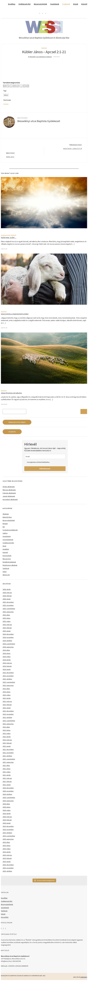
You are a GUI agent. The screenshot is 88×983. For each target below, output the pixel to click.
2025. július (6, 617)
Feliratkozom (44, 471)
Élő (4, 529)
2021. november (8, 755)
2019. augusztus (8, 841)
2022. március (7, 742)
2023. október (7, 681)
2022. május (7, 735)
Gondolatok (54, 4)
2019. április (7, 854)
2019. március (7, 857)
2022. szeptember (9, 723)
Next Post (44, 157)
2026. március (7, 595)
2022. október (7, 719)
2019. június (6, 848)
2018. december (8, 867)
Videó (5, 574)
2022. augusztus (8, 726)
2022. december (8, 713)
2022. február (7, 745)
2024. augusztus (8, 649)
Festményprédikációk (10, 532)
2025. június (6, 620)
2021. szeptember (9, 761)
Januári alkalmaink (9, 498)
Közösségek (7, 558)
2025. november (8, 607)
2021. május (7, 774)
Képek (75, 4)
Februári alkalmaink (9, 495)
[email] (45, 458)
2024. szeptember (9, 646)
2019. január (7, 864)
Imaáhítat (6, 551)
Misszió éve (7, 561)
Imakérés (12, 434)
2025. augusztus (8, 614)
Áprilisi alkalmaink (9, 489)
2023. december (8, 675)
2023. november (8, 678)
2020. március (7, 819)
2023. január (7, 710)
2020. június (6, 809)
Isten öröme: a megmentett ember (15, 316)
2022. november (8, 716)
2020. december (8, 790)
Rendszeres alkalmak (10, 567)
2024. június (6, 655)
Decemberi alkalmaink (10, 501)
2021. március (7, 780)
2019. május (7, 851)
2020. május (7, 812)
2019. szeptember (9, 838)
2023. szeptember (9, 684)
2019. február (7, 860)
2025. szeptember (9, 611)
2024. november (8, 639)
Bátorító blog (7, 519)
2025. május (7, 623)
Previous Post (44, 149)
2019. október (7, 835)
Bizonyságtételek (40, 4)
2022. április (7, 739)
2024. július (6, 652)
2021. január (7, 787)
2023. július (6, 691)
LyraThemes (83, 979)
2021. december (8, 751)
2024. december (8, 636)
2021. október (7, 758)
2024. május (7, 659)
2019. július (6, 844)
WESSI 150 (6, 577)
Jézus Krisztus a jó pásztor (11, 395)
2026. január (7, 601)
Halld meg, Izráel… (8, 239)
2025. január (7, 633)
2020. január (7, 825)
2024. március (7, 665)
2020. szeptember (9, 800)
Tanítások (66, 4)
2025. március (7, 627)
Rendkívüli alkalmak (9, 564)
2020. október (7, 796)
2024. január (7, 671)
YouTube (5, 930)
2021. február (7, 784)
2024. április (7, 662)
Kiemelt (5, 554)
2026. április (7, 591)
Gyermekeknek (8, 542)
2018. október (7, 873)
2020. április (7, 816)
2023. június (6, 694)
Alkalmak (6, 516)
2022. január (7, 748)
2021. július (6, 767)
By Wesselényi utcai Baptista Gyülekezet (40, 57)
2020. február (7, 822)
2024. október (7, 643)
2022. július (6, 729)
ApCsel (6, 97)
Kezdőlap (11, 4)
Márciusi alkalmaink (9, 492)
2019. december (8, 828)
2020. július (6, 806)
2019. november (8, 832)
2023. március (7, 703)
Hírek (4, 548)
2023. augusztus (8, 687)
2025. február (7, 630)
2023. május (7, 697)
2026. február (7, 598)
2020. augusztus (8, 803)
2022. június (6, 732)
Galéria (5, 535)
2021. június (6, 771)
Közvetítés (4, 919)
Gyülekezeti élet (24, 4)
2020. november (8, 793)
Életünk (5, 526)
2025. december (8, 604)
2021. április (7, 777)
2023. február (7, 707)
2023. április (7, 700)
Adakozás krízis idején (17, 424)
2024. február (7, 668)
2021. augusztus (8, 764)
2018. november (8, 870)
